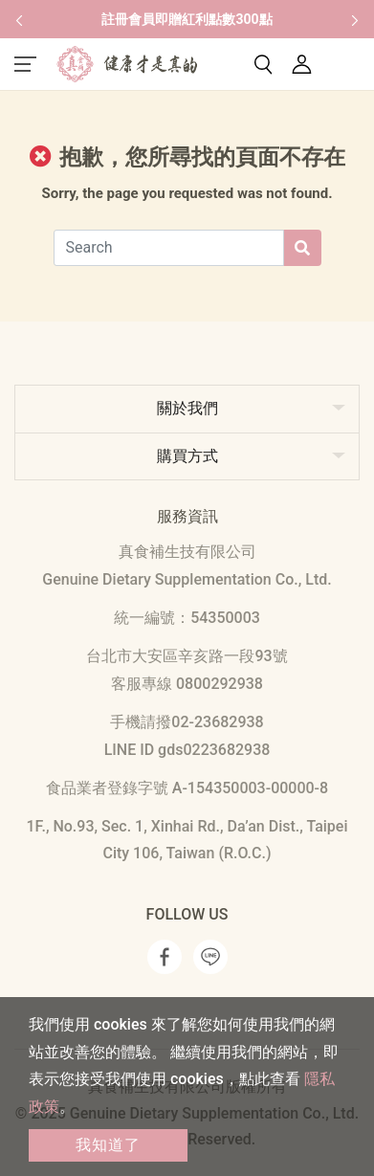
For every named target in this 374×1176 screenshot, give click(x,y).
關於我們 (187, 408)
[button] (19, 19)
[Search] (169, 248)
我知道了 (108, 1145)
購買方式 (187, 456)
